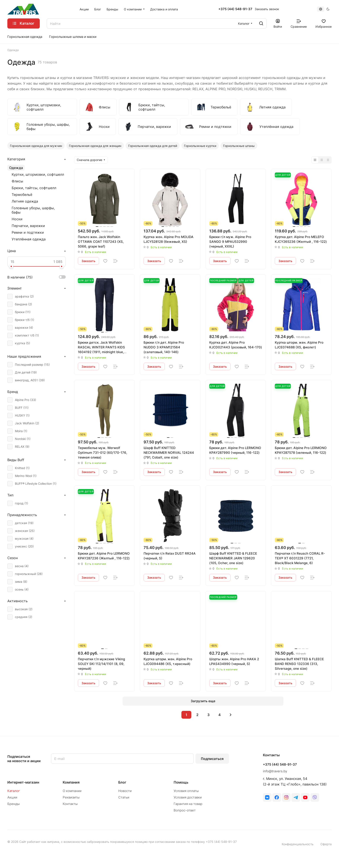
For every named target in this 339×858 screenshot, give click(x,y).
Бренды (13, 804)
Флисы (17, 181)
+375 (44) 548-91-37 (235, 9)
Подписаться (212, 759)
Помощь (181, 782)
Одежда (16, 168)
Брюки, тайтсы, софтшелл (34, 188)
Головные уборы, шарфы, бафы (33, 210)
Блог (122, 782)
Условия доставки (188, 797)
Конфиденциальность (297, 844)
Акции (12, 797)
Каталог (13, 791)
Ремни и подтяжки (28, 232)
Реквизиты (71, 797)
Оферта (326, 844)
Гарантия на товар (188, 804)
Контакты (70, 804)
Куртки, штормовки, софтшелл (38, 174)
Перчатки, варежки (28, 226)
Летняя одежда (25, 201)
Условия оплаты (186, 791)
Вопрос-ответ (185, 810)
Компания (71, 782)
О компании (72, 791)
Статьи (123, 797)
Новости (125, 791)
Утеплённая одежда (29, 239)
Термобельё (22, 194)
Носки (17, 219)
